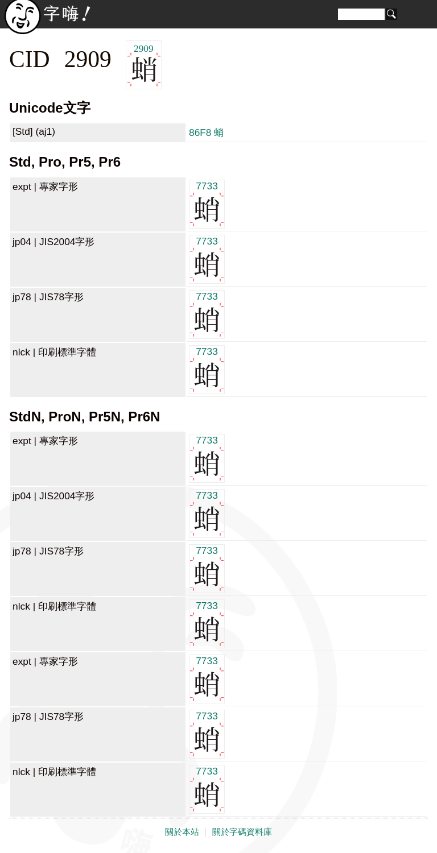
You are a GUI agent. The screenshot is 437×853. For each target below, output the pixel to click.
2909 (143, 65)
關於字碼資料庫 (242, 832)
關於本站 (182, 832)
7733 (206, 203)
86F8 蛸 (206, 132)
